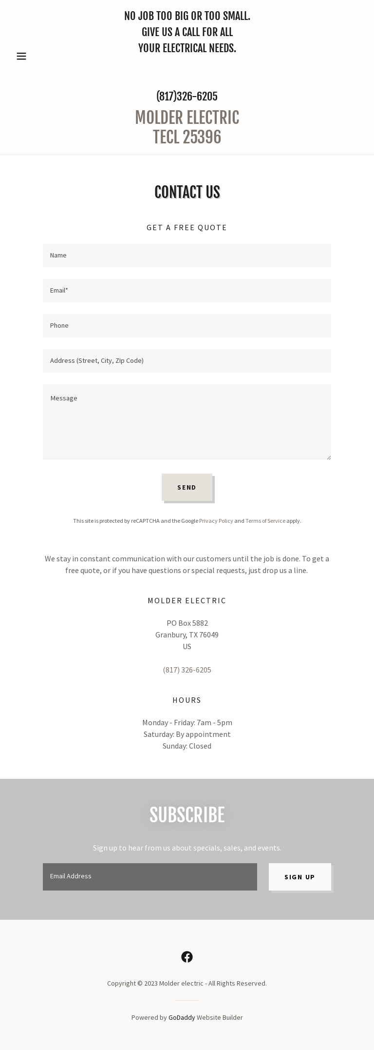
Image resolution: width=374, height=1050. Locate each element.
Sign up (300, 876)
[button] (38, 56)
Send (187, 487)
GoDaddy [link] (181, 1017)
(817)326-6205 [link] (187, 96)
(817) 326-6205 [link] (187, 669)
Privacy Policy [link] (216, 520)
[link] (187, 140)
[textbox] (187, 255)
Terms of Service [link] (265, 520)
